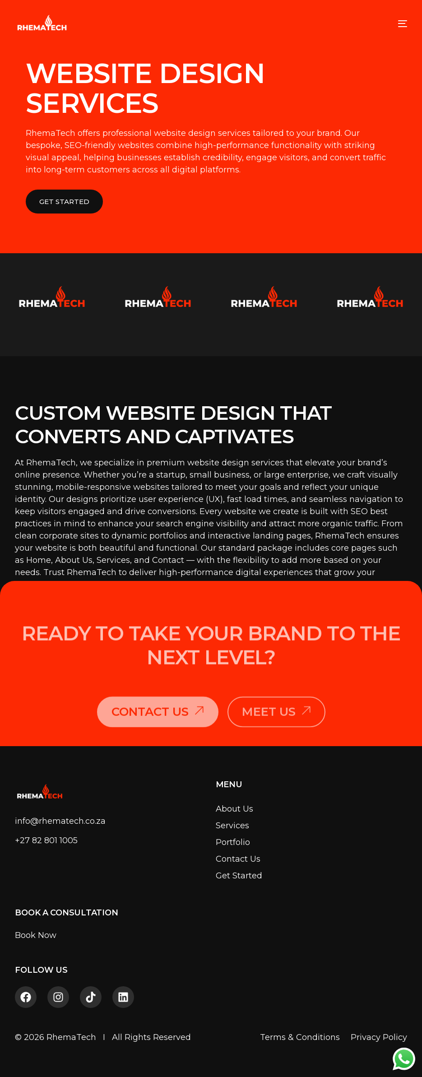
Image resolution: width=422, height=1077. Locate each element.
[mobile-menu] (393, 23)
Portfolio (233, 842)
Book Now (35, 935)
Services (232, 826)
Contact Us (238, 859)
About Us (234, 809)
